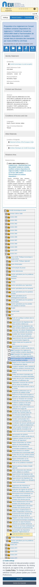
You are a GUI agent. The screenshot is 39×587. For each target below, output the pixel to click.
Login (34, 13)
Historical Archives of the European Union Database (18, 4)
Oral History (28, 17)
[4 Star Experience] (25, 9)
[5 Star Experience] (27, 9)
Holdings (5, 17)
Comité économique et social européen (20, 64)
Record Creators (16, 17)
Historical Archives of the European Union (20, 142)
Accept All (19, 579)
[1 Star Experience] (20, 9)
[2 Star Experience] (22, 9)
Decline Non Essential (19, 583)
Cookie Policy (11, 570)
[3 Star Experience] (24, 9)
